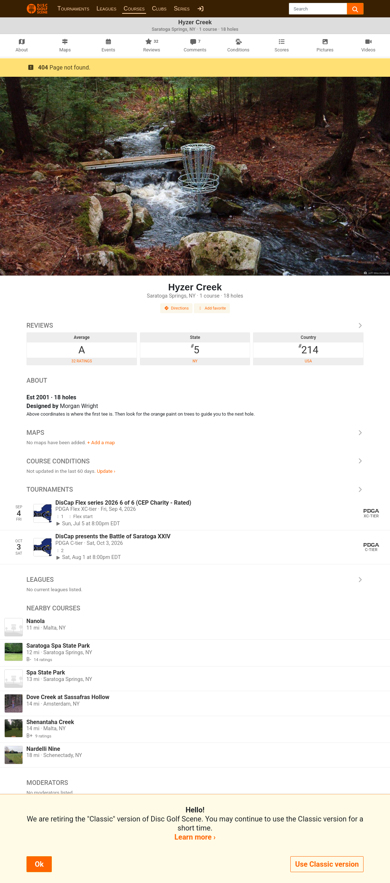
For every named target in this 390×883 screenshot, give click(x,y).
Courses (134, 8)
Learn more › (194, 837)
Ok (39, 864)
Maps (195, 432)
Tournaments (73, 8)
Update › (106, 471)
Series (182, 8)
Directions (176, 308)
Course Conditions (195, 461)
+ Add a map (101, 442)
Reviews (195, 325)
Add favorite (212, 308)
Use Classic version (327, 864)
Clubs (159, 8)
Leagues (106, 8)
